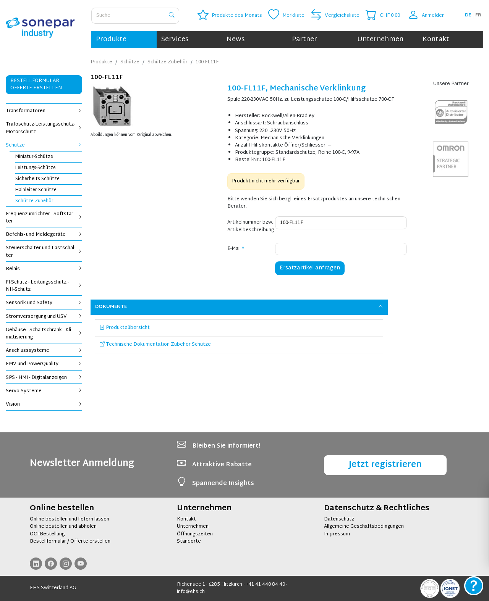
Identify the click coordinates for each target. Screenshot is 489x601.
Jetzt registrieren (385, 465)
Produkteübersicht (125, 327)
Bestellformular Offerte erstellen (36, 84)
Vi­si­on (44, 404)
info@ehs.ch (191, 591)
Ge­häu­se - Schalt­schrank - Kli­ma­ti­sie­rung (44, 333)
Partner (304, 39)
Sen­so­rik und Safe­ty (44, 303)
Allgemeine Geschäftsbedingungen (364, 526)
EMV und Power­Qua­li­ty (44, 364)
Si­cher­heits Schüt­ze (37, 179)
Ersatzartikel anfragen (310, 268)
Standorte (189, 541)
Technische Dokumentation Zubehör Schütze (155, 344)
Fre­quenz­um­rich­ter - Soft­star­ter (44, 217)
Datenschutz (339, 519)
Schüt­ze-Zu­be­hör (34, 201)
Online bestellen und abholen (63, 526)
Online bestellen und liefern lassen (69, 519)
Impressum (337, 534)
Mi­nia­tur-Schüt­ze (34, 156)
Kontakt (436, 39)
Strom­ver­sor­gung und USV (44, 316)
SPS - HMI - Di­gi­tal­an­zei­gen (44, 377)
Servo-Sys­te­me (44, 391)
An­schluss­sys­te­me (44, 350)
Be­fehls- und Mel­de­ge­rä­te (44, 234)
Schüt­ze (44, 145)
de (468, 15)
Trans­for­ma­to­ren (44, 111)
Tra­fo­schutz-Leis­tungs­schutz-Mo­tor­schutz (44, 128)
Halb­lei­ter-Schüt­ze (36, 190)
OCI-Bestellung (47, 534)
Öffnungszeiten (195, 534)
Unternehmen (380, 39)
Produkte (111, 39)
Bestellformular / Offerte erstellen (70, 541)
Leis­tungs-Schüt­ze (35, 167)
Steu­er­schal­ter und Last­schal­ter (44, 251)
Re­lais (44, 269)
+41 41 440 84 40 (265, 584)
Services (174, 39)
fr (478, 15)
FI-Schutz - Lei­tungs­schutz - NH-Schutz (44, 286)
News (235, 39)
